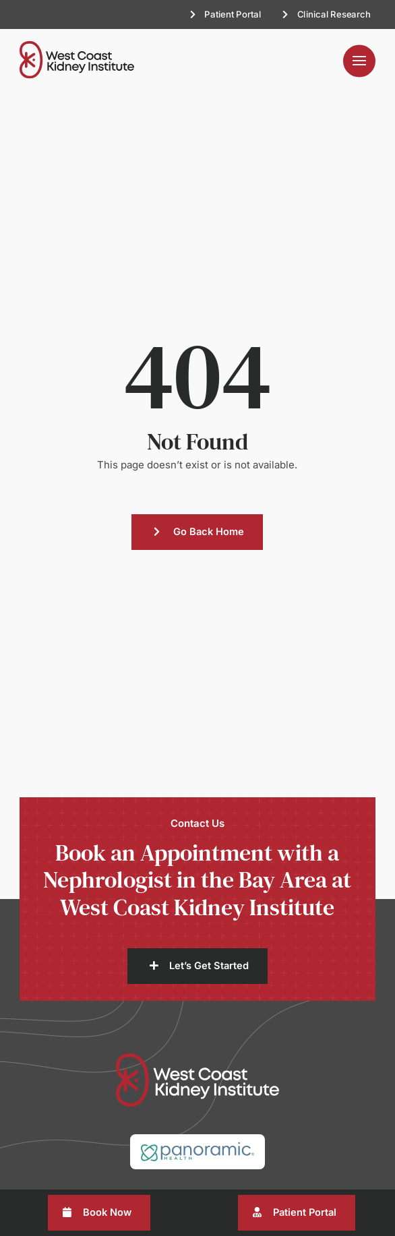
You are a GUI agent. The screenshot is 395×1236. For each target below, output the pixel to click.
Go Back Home (208, 532)
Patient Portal (232, 14)
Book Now (107, 1212)
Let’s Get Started (209, 966)
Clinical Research (333, 14)
